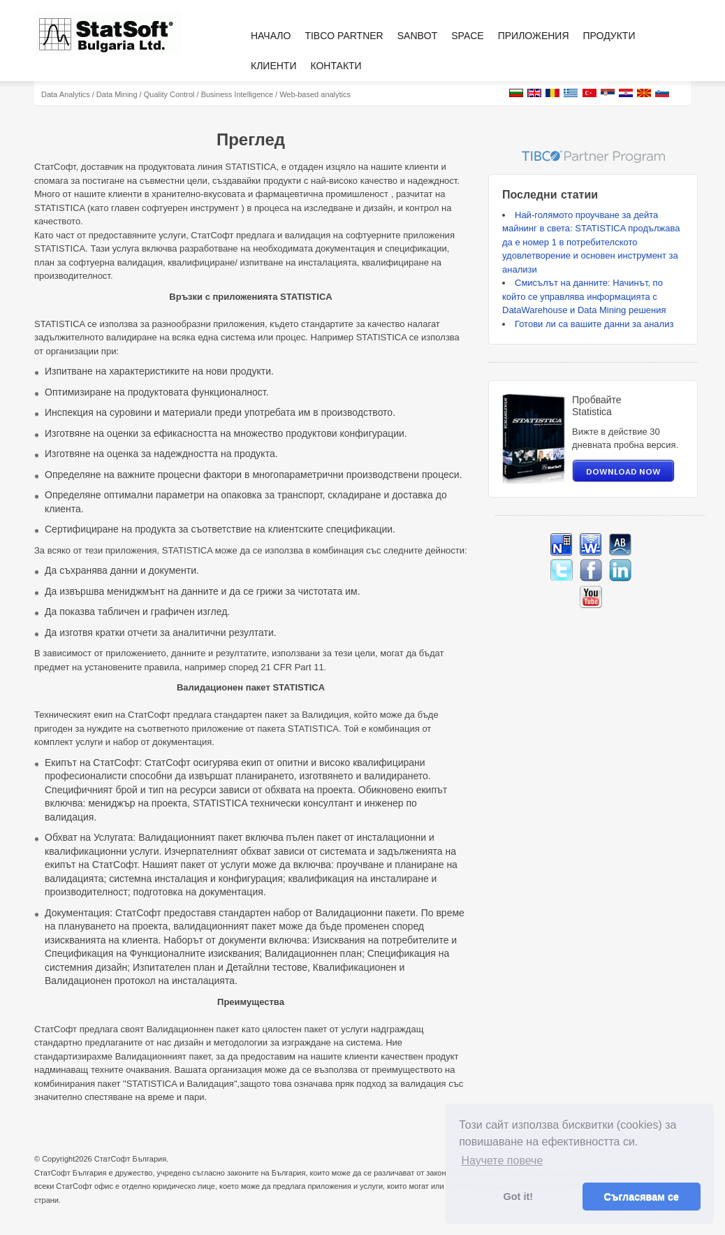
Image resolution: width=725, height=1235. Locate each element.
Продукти (609, 35)
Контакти (335, 65)
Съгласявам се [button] (641, 1196)
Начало (271, 35)
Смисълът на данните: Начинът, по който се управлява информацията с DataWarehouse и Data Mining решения (584, 296)
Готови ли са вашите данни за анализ (594, 324)
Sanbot (417, 35)
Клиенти (273, 65)
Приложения (533, 35)
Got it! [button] (518, 1196)
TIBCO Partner (344, 35)
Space (467, 35)
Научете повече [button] (502, 1161)
